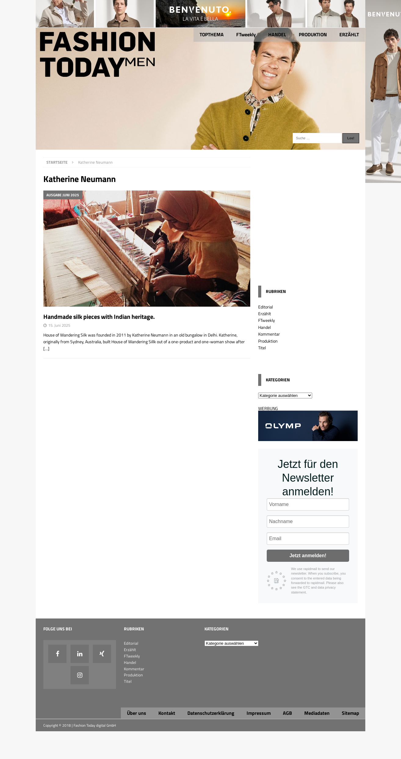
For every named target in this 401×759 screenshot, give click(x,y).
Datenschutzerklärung (210, 713)
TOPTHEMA (212, 34)
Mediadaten (317, 713)
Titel (262, 347)
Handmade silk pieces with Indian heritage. (99, 316)
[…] (46, 348)
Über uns (136, 713)
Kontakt (166, 713)
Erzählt (264, 313)
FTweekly (246, 34)
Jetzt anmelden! (307, 555)
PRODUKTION (313, 34)
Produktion (268, 341)
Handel (264, 327)
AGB (287, 713)
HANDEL (277, 34)
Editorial (265, 307)
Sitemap (350, 713)
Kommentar (269, 334)
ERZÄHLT (349, 34)
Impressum (259, 713)
